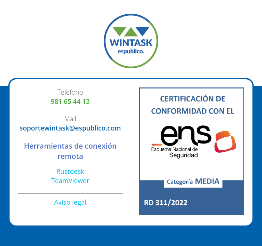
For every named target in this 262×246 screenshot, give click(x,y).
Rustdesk (70, 171)
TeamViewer (70, 180)
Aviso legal (70, 202)
